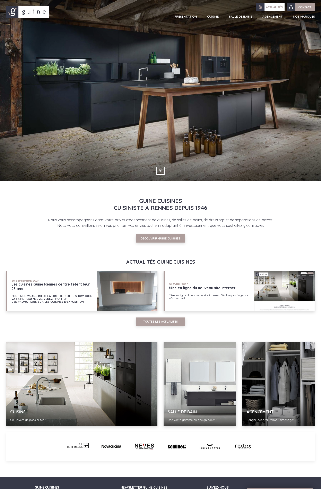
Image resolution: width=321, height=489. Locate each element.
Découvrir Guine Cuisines (160, 238)
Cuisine (213, 16)
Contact (304, 7)
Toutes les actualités (160, 321)
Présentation (185, 16)
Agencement (272, 16)
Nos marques (304, 16)
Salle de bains (240, 16)
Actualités (274, 7)
